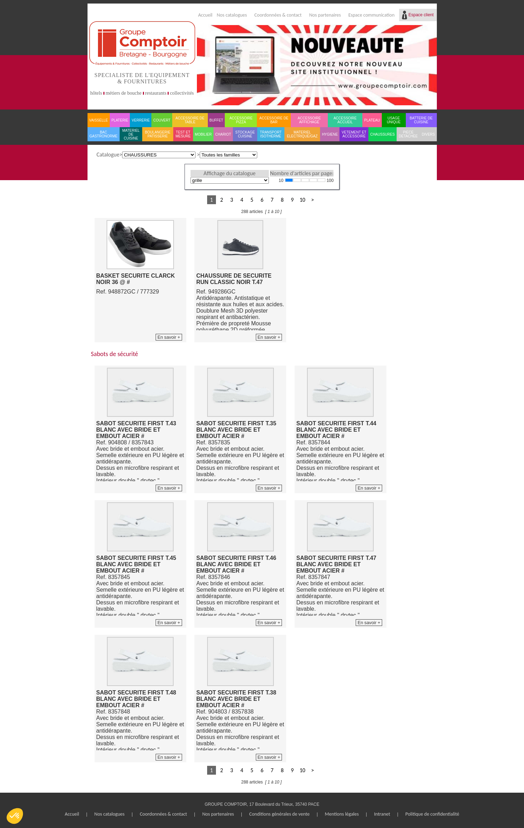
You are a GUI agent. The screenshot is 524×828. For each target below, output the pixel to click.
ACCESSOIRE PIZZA (241, 120)
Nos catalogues (232, 15)
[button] (14, 816)
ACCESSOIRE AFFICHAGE (309, 120)
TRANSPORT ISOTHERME (271, 134)
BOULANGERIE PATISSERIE (157, 134)
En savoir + (168, 337)
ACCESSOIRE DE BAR (273, 120)
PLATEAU (372, 120)
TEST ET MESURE (183, 134)
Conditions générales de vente (279, 814)
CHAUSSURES (382, 134)
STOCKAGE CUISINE (245, 134)
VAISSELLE (98, 120)
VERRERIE (141, 120)
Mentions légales (342, 814)
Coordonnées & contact (278, 15)
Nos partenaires (325, 15)
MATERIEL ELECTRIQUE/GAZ (302, 134)
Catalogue (108, 154)
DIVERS (428, 134)
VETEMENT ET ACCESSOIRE (354, 134)
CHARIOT (223, 134)
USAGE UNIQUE (393, 120)
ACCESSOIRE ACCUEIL (345, 120)
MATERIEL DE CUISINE (130, 134)
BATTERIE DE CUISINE (421, 120)
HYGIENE (330, 134)
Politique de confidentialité (432, 814)
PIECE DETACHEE (408, 134)
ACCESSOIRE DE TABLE (189, 120)
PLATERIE (120, 120)
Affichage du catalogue (229, 173)
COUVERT (161, 120)
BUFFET (216, 120)
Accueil (205, 15)
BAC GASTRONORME (104, 134)
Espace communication (371, 15)
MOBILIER (203, 134)
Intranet (382, 814)
